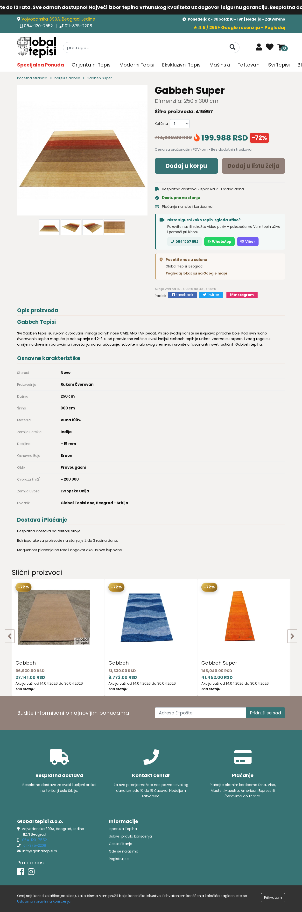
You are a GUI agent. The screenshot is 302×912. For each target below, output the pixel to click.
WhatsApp (219, 241)
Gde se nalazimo (123, 851)
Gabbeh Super (219, 663)
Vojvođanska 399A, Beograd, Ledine (58, 19)
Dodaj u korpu (186, 166)
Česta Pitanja (120, 843)
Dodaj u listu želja (253, 166)
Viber (247, 241)
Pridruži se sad (265, 713)
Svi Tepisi (279, 64)
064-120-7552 (39, 26)
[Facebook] (20, 871)
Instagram (242, 294)
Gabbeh (25, 663)
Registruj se (119, 858)
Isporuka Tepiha (123, 828)
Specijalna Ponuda (40, 64)
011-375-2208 (78, 26)
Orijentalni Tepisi (92, 64)
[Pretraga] (232, 47)
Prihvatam (273, 897)
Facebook (182, 294)
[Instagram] (31, 871)
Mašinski (219, 64)
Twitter (211, 294)
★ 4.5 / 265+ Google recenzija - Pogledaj (239, 27)
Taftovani (249, 64)
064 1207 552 (184, 241)
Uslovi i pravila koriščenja (130, 836)
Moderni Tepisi (136, 64)
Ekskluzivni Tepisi (182, 64)
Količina (161, 123)
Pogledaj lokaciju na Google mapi (196, 273)
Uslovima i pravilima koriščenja (43, 901)
